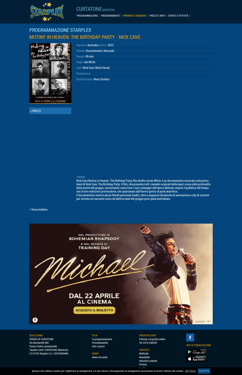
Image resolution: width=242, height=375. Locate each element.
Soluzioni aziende (148, 361)
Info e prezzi (98, 346)
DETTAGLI (190, 371)
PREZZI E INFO (157, 15)
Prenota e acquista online (152, 339)
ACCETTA (204, 371)
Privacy (143, 364)
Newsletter (144, 357)
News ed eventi (99, 357)
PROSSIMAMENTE (110, 15)
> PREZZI (35, 111)
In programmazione (102, 339)
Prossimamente (100, 342)
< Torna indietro (38, 209)
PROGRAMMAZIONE (87, 15)
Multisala (144, 353)
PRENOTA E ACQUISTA (134, 15)
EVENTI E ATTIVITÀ (178, 15)
